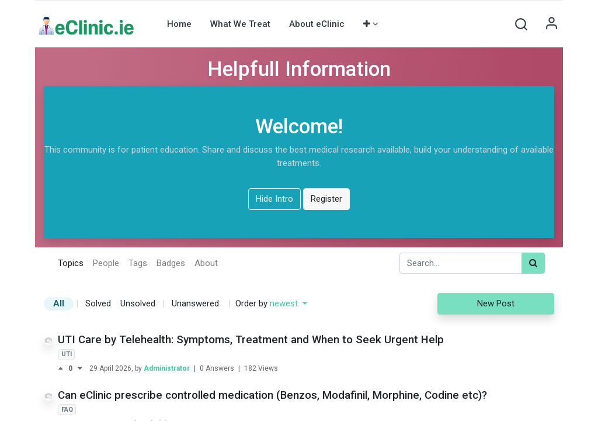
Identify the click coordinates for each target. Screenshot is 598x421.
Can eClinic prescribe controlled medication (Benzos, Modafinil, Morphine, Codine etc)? (272, 395)
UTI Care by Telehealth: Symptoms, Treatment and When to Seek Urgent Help (251, 339)
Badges (171, 263)
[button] (371, 24)
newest (285, 303)
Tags (137, 263)
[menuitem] (179, 24)
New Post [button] (495, 303)
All (58, 303)
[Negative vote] (80, 369)
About (206, 263)
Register (326, 199)
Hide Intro (274, 199)
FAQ (67, 409)
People (106, 263)
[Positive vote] (63, 369)
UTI (66, 354)
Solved (98, 303)
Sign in (551, 24)
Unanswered (195, 303)
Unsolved (137, 303)
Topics (71, 263)
